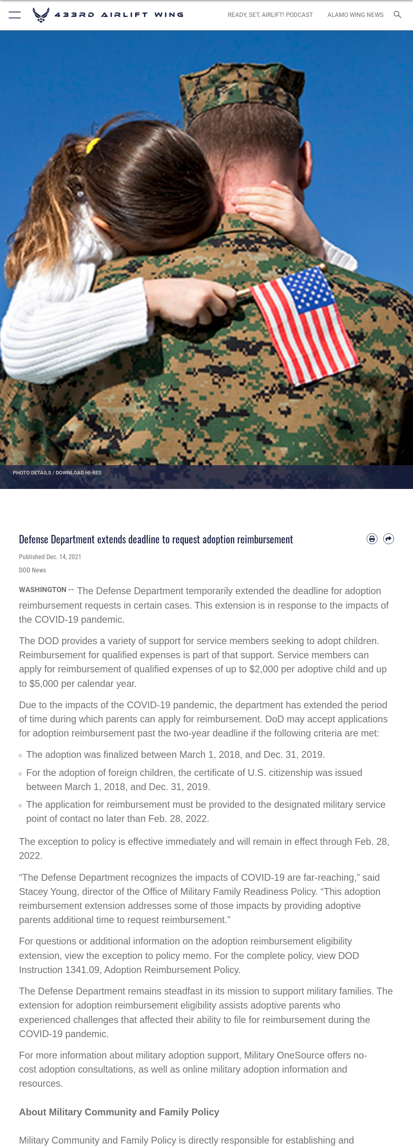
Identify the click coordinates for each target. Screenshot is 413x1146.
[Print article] (372, 538)
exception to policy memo (155, 955)
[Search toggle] (399, 15)
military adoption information (270, 1069)
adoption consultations (86, 1069)
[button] (13, 15)
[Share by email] (388, 538)
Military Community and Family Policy (97, 1140)
